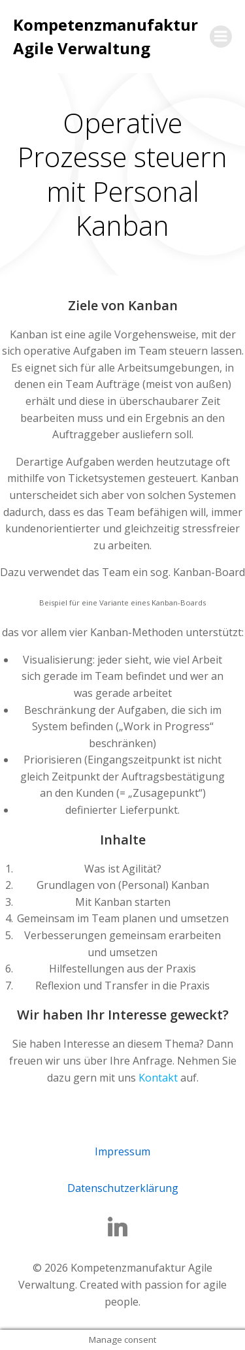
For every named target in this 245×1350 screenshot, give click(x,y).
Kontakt (158, 1077)
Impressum (122, 1151)
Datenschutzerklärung (122, 1188)
